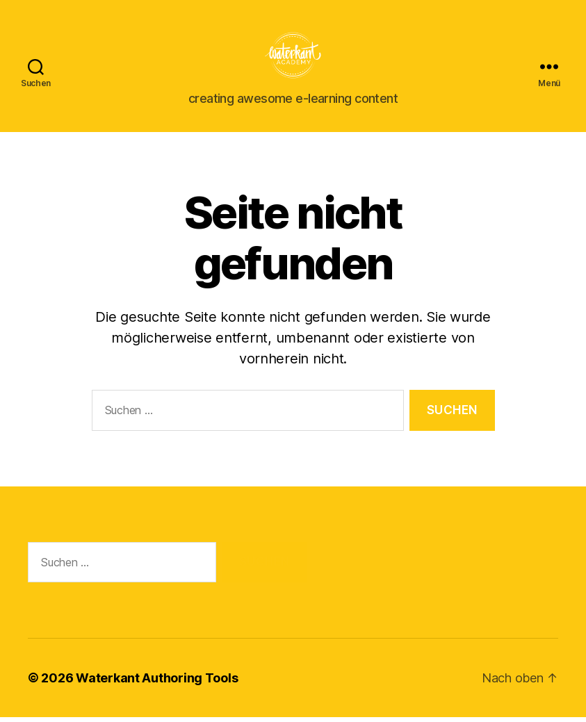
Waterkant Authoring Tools (157, 682)
